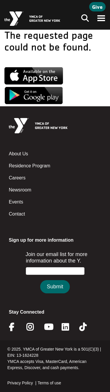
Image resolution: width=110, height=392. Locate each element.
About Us (18, 153)
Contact (17, 213)
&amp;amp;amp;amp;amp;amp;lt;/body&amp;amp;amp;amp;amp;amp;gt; (55, 278)
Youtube (48, 327)
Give (97, 7)
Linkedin (69, 327)
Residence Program (29, 165)
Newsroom (20, 189)
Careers (17, 177)
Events (16, 201)
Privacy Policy (20, 383)
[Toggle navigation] (83, 18)
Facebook (15, 327)
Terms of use (49, 383)
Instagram (34, 327)
